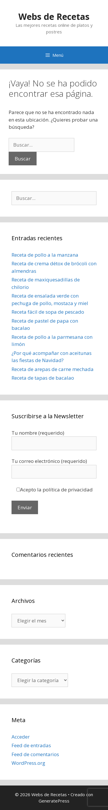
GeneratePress (54, 801)
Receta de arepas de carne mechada (53, 369)
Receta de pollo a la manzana (45, 254)
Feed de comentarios (35, 754)
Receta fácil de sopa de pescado (48, 312)
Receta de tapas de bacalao (43, 377)
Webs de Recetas (54, 16)
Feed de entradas (31, 745)
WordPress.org (28, 763)
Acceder (21, 736)
